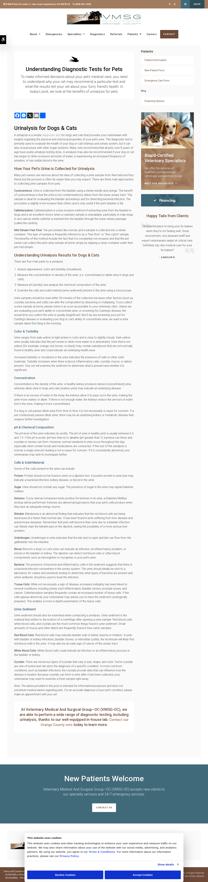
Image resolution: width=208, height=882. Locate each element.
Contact (169, 34)
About (33, 34)
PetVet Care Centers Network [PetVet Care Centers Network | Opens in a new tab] (191, 876)
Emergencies (54, 34)
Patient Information (156, 60)
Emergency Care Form (157, 80)
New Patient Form (155, 70)
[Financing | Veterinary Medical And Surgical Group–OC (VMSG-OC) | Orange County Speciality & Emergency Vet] (167, 200)
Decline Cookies (65, 874)
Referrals (116, 34)
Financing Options (154, 101)
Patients (132, 34)
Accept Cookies (143, 874)
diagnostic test (51, 135)
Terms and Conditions (14, 871)
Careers (152, 34)
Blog (143, 90)
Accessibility (11, 878)
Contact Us (104, 807)
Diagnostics (97, 34)
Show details (166, 864)
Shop (197, 4)
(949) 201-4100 (83, 4)
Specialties (74, 34)
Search (23, 878)
